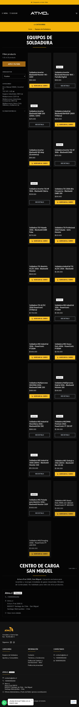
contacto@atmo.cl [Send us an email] (60, 655)
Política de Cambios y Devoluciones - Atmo (35, 661)
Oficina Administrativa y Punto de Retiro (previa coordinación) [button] (24, 692)
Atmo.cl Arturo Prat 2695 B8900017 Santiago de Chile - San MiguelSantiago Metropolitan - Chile (22, 612)
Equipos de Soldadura (10, 655)
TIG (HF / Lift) (8, 91)
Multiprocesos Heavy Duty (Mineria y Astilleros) (12, 104)
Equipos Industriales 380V (12, 94)
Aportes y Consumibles (10, 658)
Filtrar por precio (14, 111)
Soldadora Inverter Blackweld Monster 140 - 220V (38, 74)
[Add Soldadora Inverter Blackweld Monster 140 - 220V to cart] (39, 86)
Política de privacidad (35, 665)
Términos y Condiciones (36, 658)
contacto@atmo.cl (9, 678)
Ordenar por (7, 72)
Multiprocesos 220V (10, 97)
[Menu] (4, 13)
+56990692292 (12, 604)
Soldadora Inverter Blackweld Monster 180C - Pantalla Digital (64, 74)
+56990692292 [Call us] (59, 658)
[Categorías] (39, 24)
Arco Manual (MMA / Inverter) (13, 88)
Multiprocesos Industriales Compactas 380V (11, 100)
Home (30, 29)
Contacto (31, 655)
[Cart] (76, 13)
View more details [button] (13, 620)
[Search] (13, 13)
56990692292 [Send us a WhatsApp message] (59, 660)
